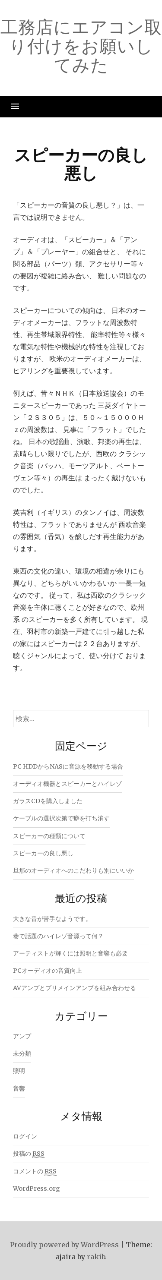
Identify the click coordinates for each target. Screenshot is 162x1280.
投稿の (28, 1154)
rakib (96, 1256)
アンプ (22, 1036)
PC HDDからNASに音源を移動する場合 (68, 766)
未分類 (22, 1053)
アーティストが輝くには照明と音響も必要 (70, 953)
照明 (19, 1071)
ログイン (25, 1136)
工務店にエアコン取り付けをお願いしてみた (81, 45)
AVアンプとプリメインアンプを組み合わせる (74, 988)
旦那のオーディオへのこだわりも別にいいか (73, 870)
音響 (19, 1088)
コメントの (35, 1171)
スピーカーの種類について (49, 836)
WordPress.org (36, 1188)
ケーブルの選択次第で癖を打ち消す (61, 818)
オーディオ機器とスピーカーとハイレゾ (67, 784)
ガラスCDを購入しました (48, 801)
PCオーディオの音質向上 (47, 970)
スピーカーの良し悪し (43, 853)
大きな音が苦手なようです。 (52, 919)
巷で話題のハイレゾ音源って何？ (58, 936)
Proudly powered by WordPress (64, 1244)
